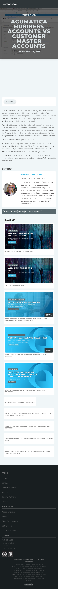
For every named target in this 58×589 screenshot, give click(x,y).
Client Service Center (10, 522)
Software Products (9, 488)
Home (4, 479)
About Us (5, 493)
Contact (5, 484)
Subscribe (9, 101)
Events (4, 517)
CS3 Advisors (7, 527)
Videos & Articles (8, 513)
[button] (54, 4)
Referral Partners (9, 498)
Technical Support (9, 531)
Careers (5, 502)
